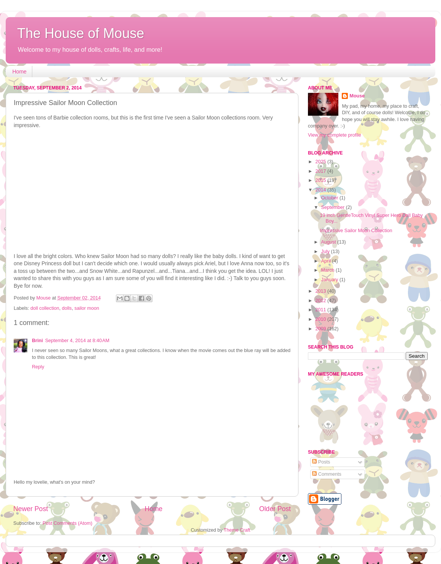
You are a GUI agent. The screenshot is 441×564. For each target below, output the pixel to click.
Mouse (357, 96)
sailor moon (87, 308)
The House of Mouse (80, 33)
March (328, 270)
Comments (326, 474)
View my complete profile (334, 135)
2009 (321, 328)
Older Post (275, 509)
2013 (321, 291)
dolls (67, 308)
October (330, 198)
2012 (321, 300)
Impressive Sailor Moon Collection (356, 230)
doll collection (44, 308)
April (326, 261)
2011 (321, 309)
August (329, 242)
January (330, 279)
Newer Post (30, 509)
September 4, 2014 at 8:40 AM (77, 340)
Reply (38, 367)
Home (20, 72)
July (326, 251)
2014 (321, 190)
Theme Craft (237, 530)
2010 (321, 319)
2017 (321, 171)
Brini (37, 340)
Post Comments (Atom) (67, 523)
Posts (321, 462)
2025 (321, 161)
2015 (321, 180)
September (333, 207)
